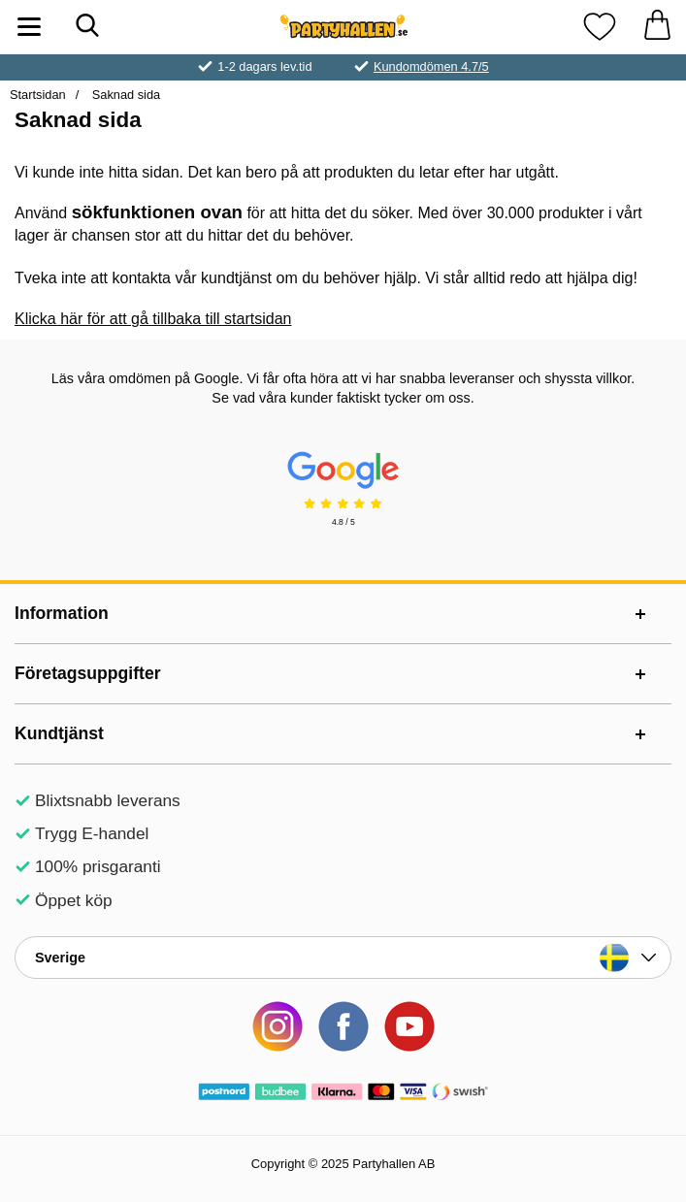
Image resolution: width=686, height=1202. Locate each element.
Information (62, 613)
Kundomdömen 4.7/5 (431, 66)
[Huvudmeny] (29, 26)
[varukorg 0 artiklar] (657, 27)
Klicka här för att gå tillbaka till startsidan (153, 318)
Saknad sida (124, 94)
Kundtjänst (59, 733)
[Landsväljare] (343, 957)
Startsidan (38, 94)
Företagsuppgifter (88, 673)
